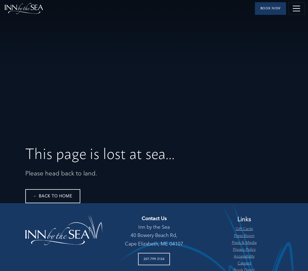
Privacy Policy (244, 250)
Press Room (244, 236)
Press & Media (244, 243)
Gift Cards (244, 229)
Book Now (270, 8)
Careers (244, 263)
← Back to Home (53, 196)
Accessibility (244, 256)
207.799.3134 (154, 259)
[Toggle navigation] (296, 8)
